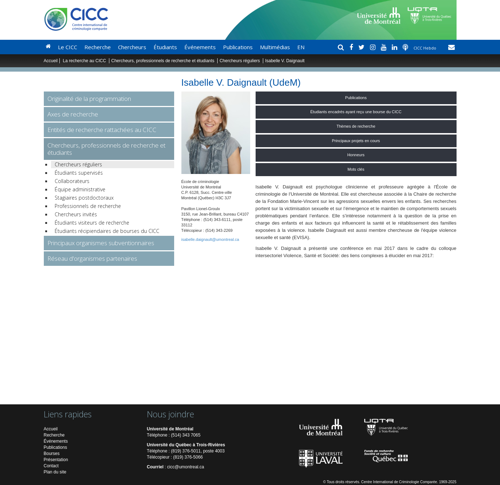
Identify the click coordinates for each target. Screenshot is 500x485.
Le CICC (67, 47)
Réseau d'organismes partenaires (92, 258)
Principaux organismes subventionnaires (100, 243)
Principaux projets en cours (356, 141)
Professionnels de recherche (88, 206)
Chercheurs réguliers (239, 60)
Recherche (97, 47)
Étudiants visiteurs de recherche (92, 222)
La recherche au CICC (85, 60)
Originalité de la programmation (89, 98)
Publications (238, 47)
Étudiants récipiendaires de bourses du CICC (107, 230)
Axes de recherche (72, 114)
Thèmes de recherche (356, 126)
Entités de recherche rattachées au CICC (101, 129)
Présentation (56, 459)
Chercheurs (132, 47)
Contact (51, 465)
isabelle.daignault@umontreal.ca (210, 239)
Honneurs (356, 155)
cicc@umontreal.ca (185, 466)
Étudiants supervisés (79, 172)
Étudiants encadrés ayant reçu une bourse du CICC (356, 112)
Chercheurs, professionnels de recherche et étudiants (163, 60)
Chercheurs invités (76, 214)
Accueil (51, 60)
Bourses (52, 453)
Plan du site (55, 472)
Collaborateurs (72, 181)
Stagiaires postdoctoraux (84, 197)
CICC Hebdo (425, 48)
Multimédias (275, 47)
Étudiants (165, 47)
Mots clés (356, 169)
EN (300, 47)
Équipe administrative (80, 189)
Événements (200, 47)
